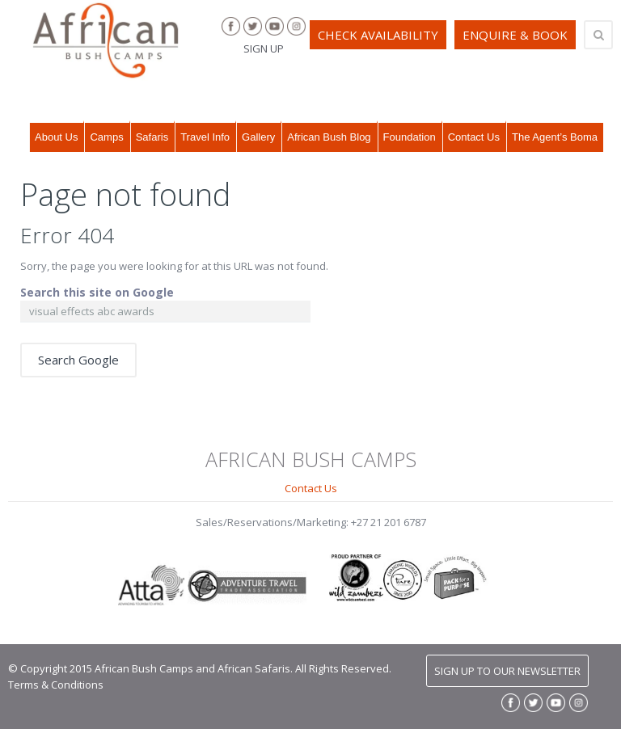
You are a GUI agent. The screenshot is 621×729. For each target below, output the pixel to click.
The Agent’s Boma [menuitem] (555, 137)
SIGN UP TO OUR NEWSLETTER (507, 671)
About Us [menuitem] (56, 137)
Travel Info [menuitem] (205, 137)
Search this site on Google (97, 292)
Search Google (78, 360)
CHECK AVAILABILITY (378, 35)
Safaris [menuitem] (152, 137)
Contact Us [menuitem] (474, 137)
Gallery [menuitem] (258, 137)
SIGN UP (263, 48)
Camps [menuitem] (106, 137)
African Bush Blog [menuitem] (328, 137)
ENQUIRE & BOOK (515, 35)
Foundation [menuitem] (409, 137)
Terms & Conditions (56, 684)
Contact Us (311, 488)
